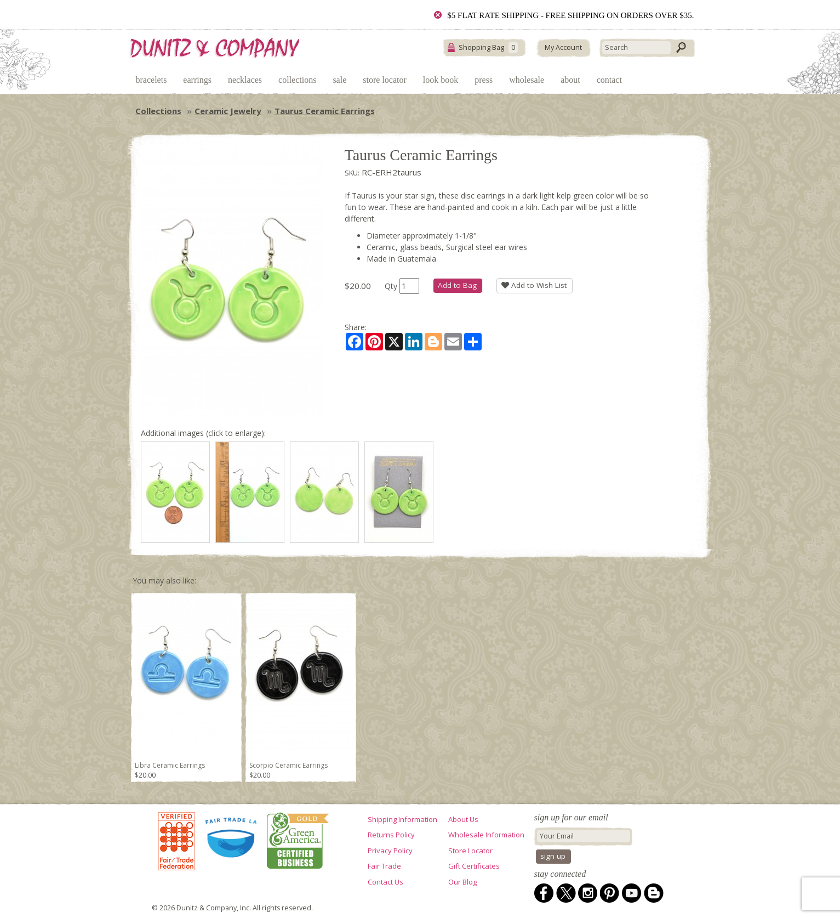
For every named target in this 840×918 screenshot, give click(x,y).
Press (484, 79)
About (570, 79)
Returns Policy (391, 835)
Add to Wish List (534, 285)
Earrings (197, 79)
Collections (297, 79)
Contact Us (385, 882)
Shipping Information (402, 819)
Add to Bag (457, 285)
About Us (463, 819)
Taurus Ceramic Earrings (325, 110)
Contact (609, 79)
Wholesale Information (486, 835)
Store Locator (385, 79)
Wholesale (526, 79)
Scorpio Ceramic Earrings (288, 765)
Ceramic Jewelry (228, 110)
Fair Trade (384, 866)
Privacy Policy (390, 850)
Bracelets (151, 79)
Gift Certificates (474, 866)
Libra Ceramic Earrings (170, 765)
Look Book (440, 79)
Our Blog (462, 882)
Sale (339, 79)
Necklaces (245, 79)
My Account (563, 47)
